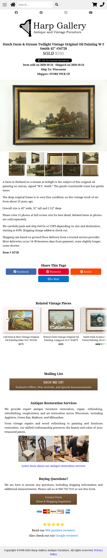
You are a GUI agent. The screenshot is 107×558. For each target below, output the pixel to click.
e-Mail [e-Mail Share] (53, 279)
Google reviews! (67, 535)
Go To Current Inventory (53, 60)
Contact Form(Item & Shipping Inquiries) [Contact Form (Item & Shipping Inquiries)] (53, 499)
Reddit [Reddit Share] (86, 271)
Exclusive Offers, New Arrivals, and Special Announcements (53, 384)
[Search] (35, 5)
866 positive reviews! (60, 530)
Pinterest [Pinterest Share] (53, 271)
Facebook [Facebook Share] (21, 271)
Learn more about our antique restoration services (53, 466)
